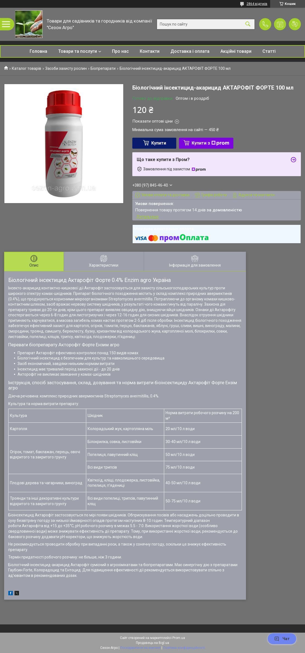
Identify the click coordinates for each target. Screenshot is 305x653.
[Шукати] (247, 24)
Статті (269, 51)
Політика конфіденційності (184, 648)
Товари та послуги (77, 51)
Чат (282, 638)
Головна (38, 51)
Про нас (120, 51)
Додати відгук (295, 24)
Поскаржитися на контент (140, 648)
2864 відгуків (257, 4)
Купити (158, 143)
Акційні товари (235, 51)
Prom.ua (178, 638)
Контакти (150, 51)
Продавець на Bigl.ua (152, 643)
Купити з (210, 143)
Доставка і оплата (189, 51)
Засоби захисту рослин (66, 68)
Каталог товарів (26, 68)
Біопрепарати (103, 68)
